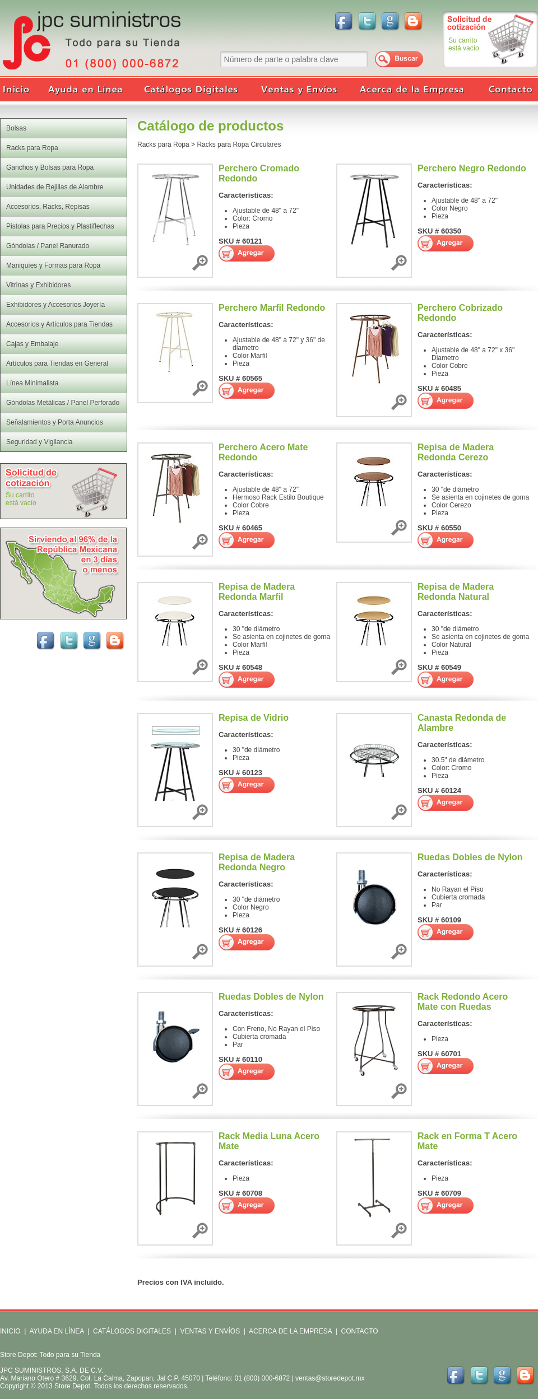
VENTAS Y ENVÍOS (209, 1331)
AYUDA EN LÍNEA (56, 1331)
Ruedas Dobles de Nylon (470, 857)
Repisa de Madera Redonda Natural (456, 591)
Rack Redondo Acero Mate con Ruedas (463, 1001)
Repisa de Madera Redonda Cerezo (456, 452)
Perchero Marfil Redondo (272, 308)
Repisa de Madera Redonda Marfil (257, 591)
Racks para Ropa (163, 144)
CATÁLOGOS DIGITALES (132, 1331)
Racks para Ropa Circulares (239, 144)
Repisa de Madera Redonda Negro (257, 862)
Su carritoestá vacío (463, 44)
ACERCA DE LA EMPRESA (289, 1331)
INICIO (10, 1331)
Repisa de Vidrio (254, 717)
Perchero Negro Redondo (472, 168)
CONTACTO (359, 1331)
